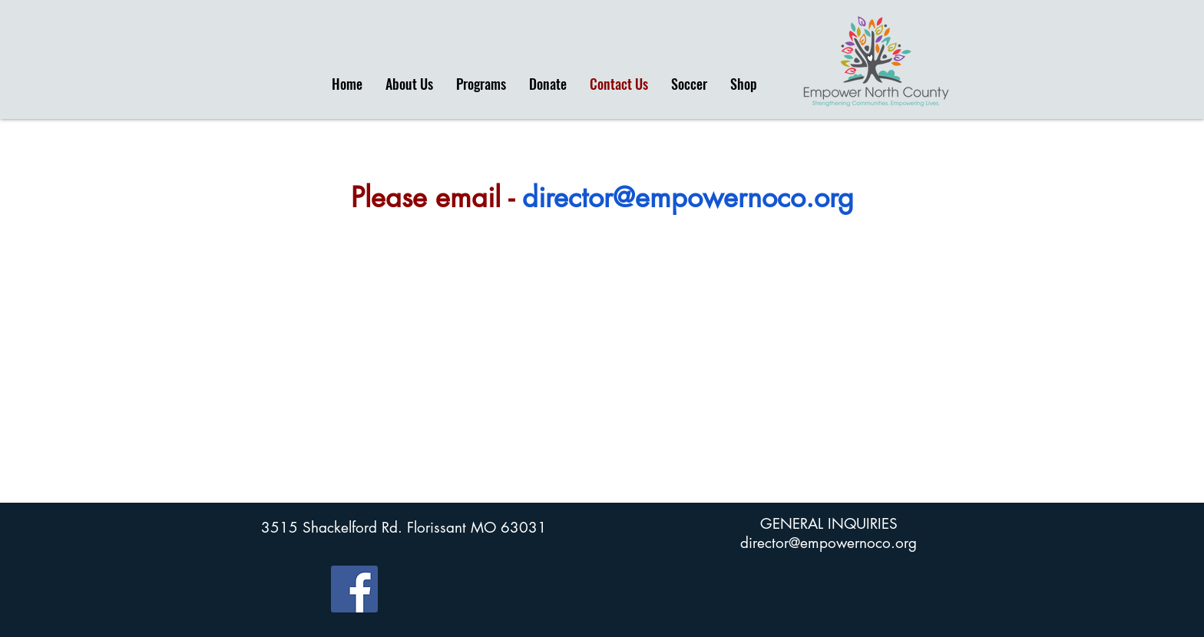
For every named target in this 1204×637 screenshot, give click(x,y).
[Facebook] (354, 589)
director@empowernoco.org (688, 198)
